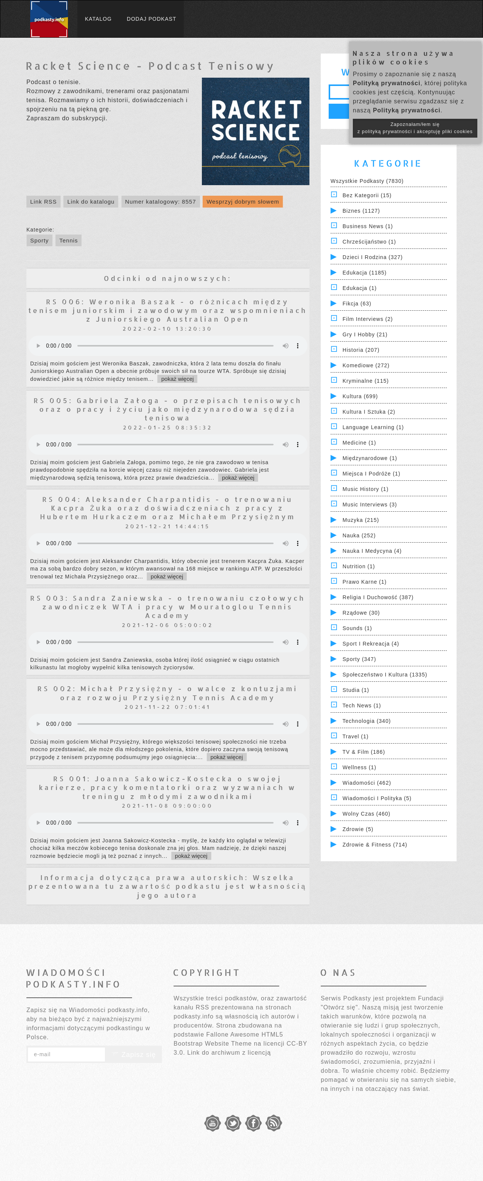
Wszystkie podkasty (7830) (367, 181)
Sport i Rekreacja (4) (371, 644)
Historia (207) (361, 350)
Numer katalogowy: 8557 (160, 201)
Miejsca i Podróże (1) (371, 474)
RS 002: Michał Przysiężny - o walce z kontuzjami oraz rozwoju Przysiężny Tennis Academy (167, 692)
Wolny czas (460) (367, 814)
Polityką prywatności (386, 83)
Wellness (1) (360, 767)
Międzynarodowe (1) (370, 458)
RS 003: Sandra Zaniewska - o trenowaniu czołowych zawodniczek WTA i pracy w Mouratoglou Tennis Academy (167, 607)
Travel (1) (356, 736)
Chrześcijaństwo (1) (369, 242)
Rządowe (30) (361, 613)
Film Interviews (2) (368, 319)
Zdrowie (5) (358, 829)
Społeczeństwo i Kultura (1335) (385, 675)
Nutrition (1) (359, 566)
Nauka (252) (359, 535)
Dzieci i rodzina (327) (373, 257)
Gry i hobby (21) (365, 334)
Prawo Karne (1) (365, 582)
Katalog (98, 19)
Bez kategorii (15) (367, 195)
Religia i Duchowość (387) (378, 597)
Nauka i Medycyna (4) (372, 551)
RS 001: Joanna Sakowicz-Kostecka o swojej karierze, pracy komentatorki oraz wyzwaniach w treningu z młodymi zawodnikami (167, 787)
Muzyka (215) (361, 520)
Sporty (39, 240)
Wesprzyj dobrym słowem (242, 201)
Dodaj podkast (151, 19)
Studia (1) (356, 690)
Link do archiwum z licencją (229, 1052)
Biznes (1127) (361, 211)
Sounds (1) (357, 628)
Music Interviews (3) (370, 505)
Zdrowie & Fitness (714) (375, 845)
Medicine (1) (359, 443)
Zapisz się (133, 1054)
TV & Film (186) (364, 752)
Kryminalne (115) (366, 381)
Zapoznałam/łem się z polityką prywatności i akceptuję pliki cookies (415, 128)
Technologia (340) (367, 721)
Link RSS (43, 201)
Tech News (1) (362, 705)
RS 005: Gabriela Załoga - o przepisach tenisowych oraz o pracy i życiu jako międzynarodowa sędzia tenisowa (168, 409)
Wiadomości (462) (367, 783)
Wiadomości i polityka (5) (377, 798)
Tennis (68, 240)
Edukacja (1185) (365, 273)
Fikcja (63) (357, 304)
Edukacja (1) (360, 288)
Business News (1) (368, 226)
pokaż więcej (177, 379)
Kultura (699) (360, 396)
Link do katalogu (90, 201)
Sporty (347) (359, 659)
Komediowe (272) (366, 365)
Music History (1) (366, 489)
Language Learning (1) (373, 427)
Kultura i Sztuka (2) (369, 412)
